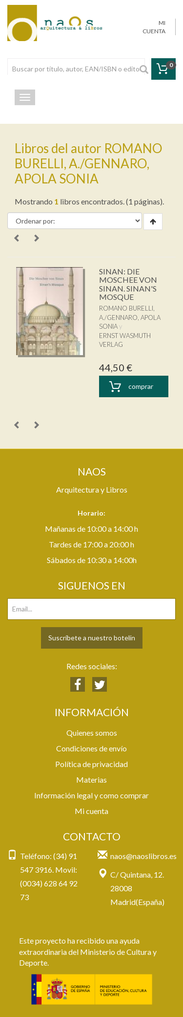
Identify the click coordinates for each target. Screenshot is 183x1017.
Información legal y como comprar (91, 795)
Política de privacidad (91, 763)
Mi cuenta (91, 810)
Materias (91, 779)
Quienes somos (91, 732)
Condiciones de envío (91, 748)
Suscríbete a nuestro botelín (91, 637)
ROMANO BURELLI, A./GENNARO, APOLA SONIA (130, 317)
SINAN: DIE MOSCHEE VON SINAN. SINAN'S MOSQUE (128, 284)
